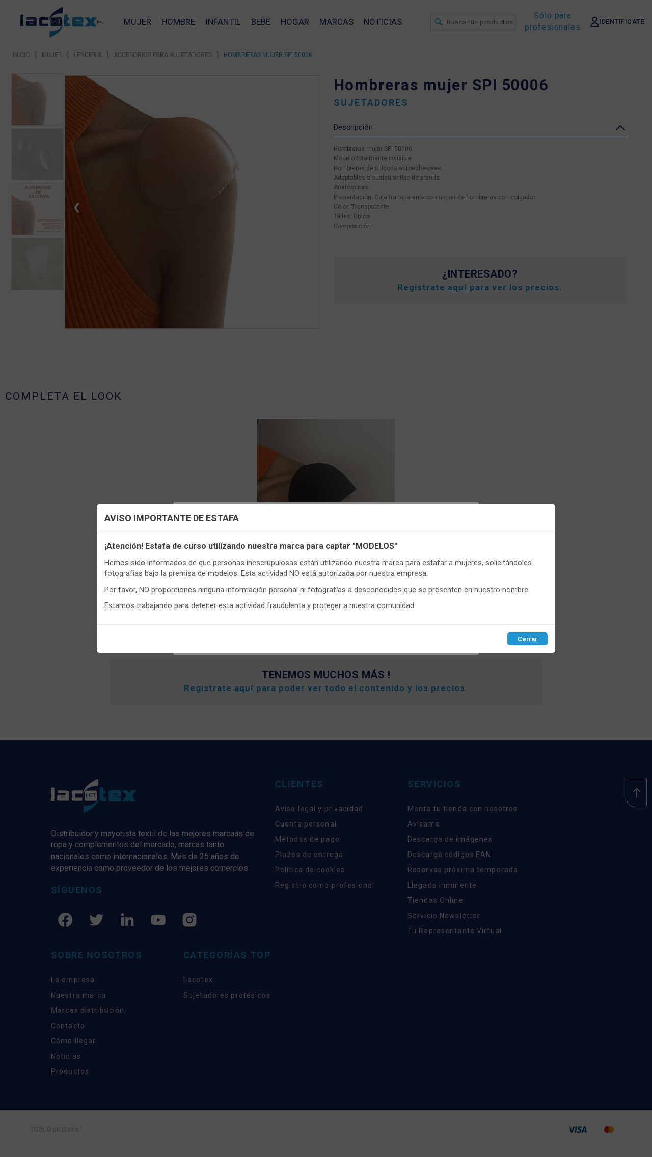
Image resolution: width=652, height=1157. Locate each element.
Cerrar (527, 639)
